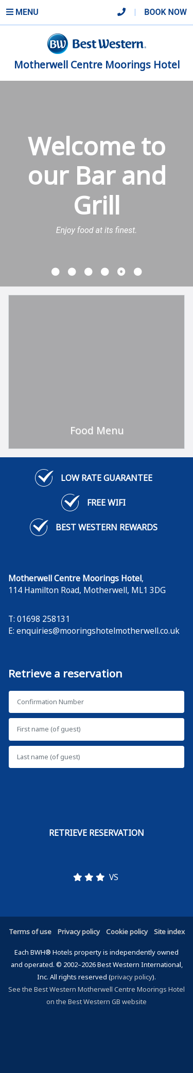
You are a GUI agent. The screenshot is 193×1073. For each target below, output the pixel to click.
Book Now (165, 12)
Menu (22, 12)
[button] (55, 272)
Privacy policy (79, 931)
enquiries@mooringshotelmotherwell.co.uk (98, 630)
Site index (169, 931)
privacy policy (131, 976)
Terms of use (30, 931)
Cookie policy (127, 931)
